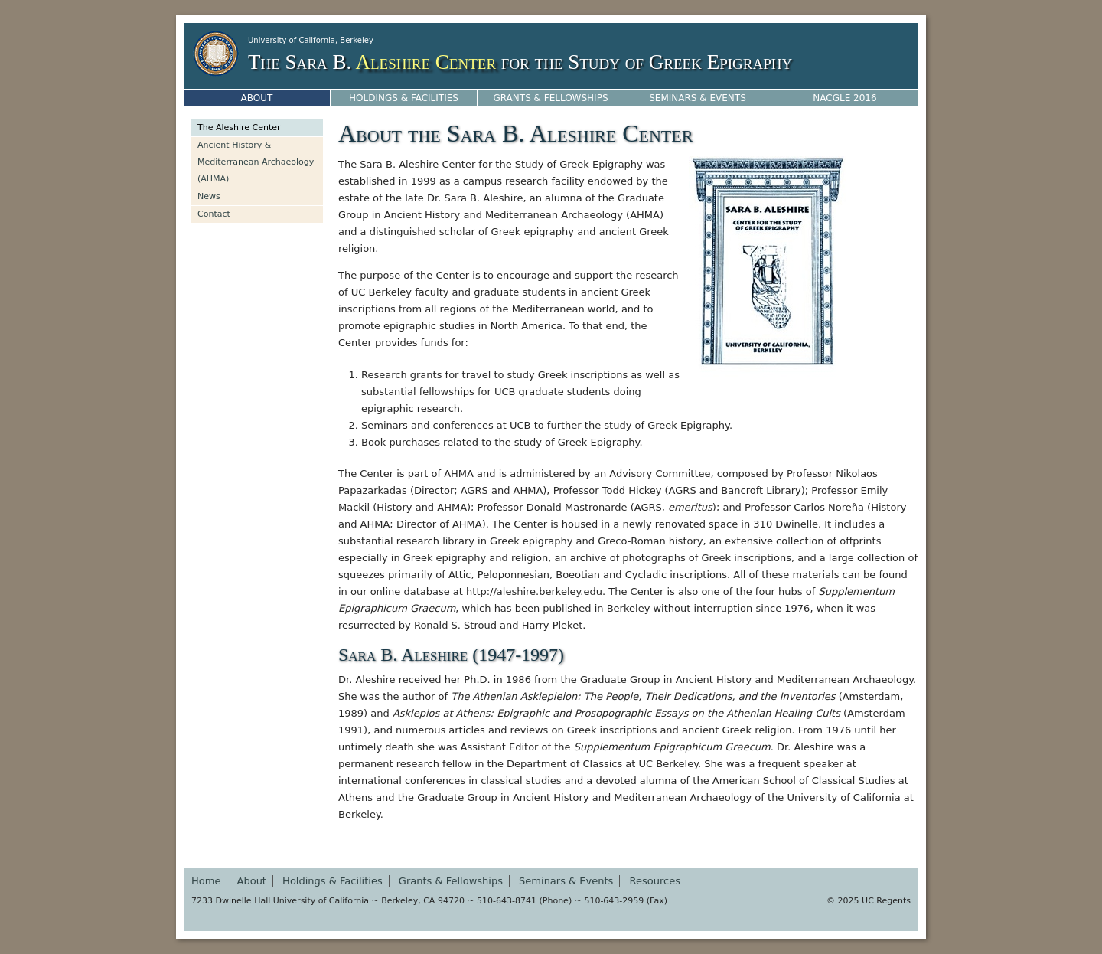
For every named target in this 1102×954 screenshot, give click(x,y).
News (208, 196)
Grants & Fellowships (550, 98)
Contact (213, 214)
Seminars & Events (697, 98)
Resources (655, 881)
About (257, 98)
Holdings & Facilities (403, 98)
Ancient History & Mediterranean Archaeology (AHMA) (255, 162)
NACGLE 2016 (844, 98)
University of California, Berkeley (310, 40)
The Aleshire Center (239, 127)
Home (205, 881)
